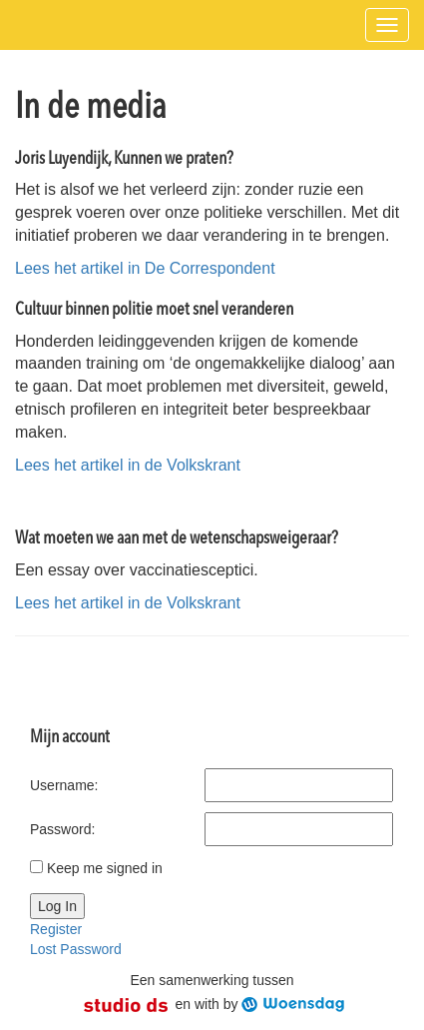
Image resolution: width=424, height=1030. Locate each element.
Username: (64, 785)
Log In (57, 906)
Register (56, 929)
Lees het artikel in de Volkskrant (127, 465)
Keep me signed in (105, 868)
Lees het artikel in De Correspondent (145, 268)
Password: (62, 829)
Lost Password (76, 949)
